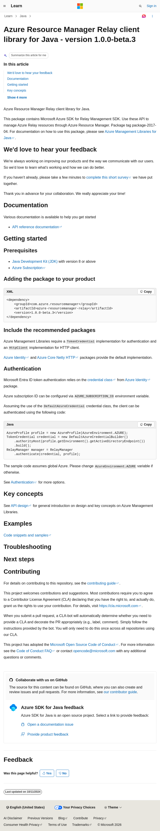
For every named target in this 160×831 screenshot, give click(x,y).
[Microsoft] (80, 6)
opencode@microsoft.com (94, 651)
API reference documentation (35, 227)
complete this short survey (107, 177)
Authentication (22, 482)
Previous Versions (40, 818)
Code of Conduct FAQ (34, 651)
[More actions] (152, 16)
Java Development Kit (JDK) (35, 261)
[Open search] (140, 6)
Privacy (98, 818)
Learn (9, 16)
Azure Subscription (27, 268)
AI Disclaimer (13, 818)
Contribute (80, 818)
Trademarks (80, 824)
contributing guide (101, 583)
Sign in (151, 6)
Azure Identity (15, 357)
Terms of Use (57, 824)
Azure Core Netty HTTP (56, 357)
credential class (100, 380)
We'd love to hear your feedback (29, 73)
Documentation (17, 79)
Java (23, 16)
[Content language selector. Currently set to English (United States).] (25, 807)
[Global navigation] (4, 6)
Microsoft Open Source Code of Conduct (82, 645)
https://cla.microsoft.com (118, 606)
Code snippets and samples (26, 535)
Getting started (17, 84)
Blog (61, 818)
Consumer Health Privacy (21, 824)
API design (19, 506)
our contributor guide (120, 692)
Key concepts (16, 90)
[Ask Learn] (144, 16)
